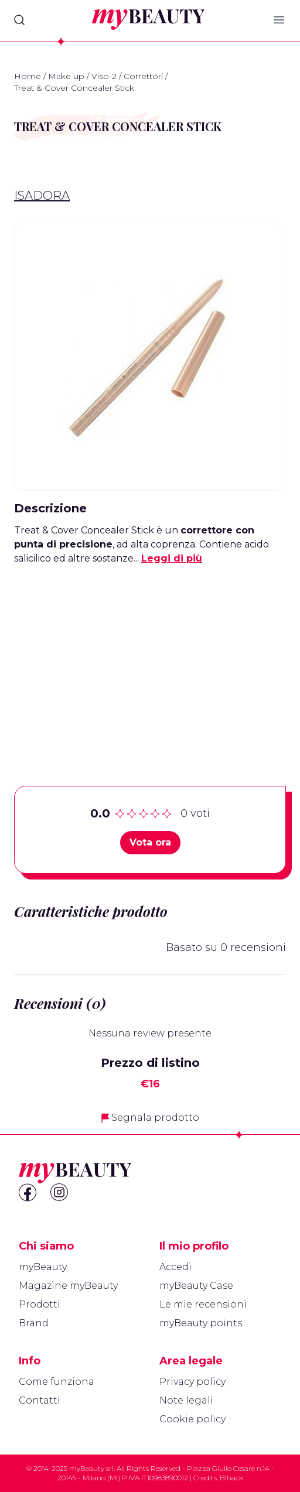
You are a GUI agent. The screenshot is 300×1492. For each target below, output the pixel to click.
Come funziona (56, 1381)
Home (27, 76)
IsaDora (42, 196)
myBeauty (43, 1266)
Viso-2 (104, 76)
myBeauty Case (196, 1285)
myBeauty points (200, 1323)
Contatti (39, 1400)
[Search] (19, 20)
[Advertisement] (150, 657)
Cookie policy (192, 1419)
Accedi (175, 1266)
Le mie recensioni (203, 1304)
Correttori (143, 76)
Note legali (186, 1400)
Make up (66, 76)
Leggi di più (171, 558)
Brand (34, 1323)
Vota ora (150, 842)
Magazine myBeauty (68, 1285)
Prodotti (39, 1304)
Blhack (231, 1477)
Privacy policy (192, 1381)
